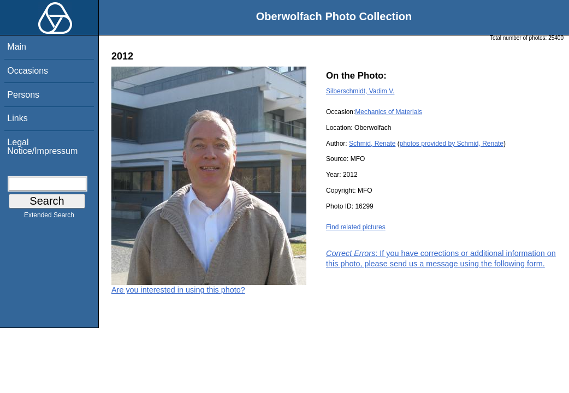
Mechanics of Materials (388, 112)
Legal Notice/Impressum (42, 147)
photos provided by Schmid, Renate (451, 143)
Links (17, 118)
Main (16, 46)
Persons (23, 94)
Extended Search (49, 217)
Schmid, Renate (372, 143)
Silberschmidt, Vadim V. (360, 91)
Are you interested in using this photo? (178, 289)
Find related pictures (356, 227)
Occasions (27, 70)
